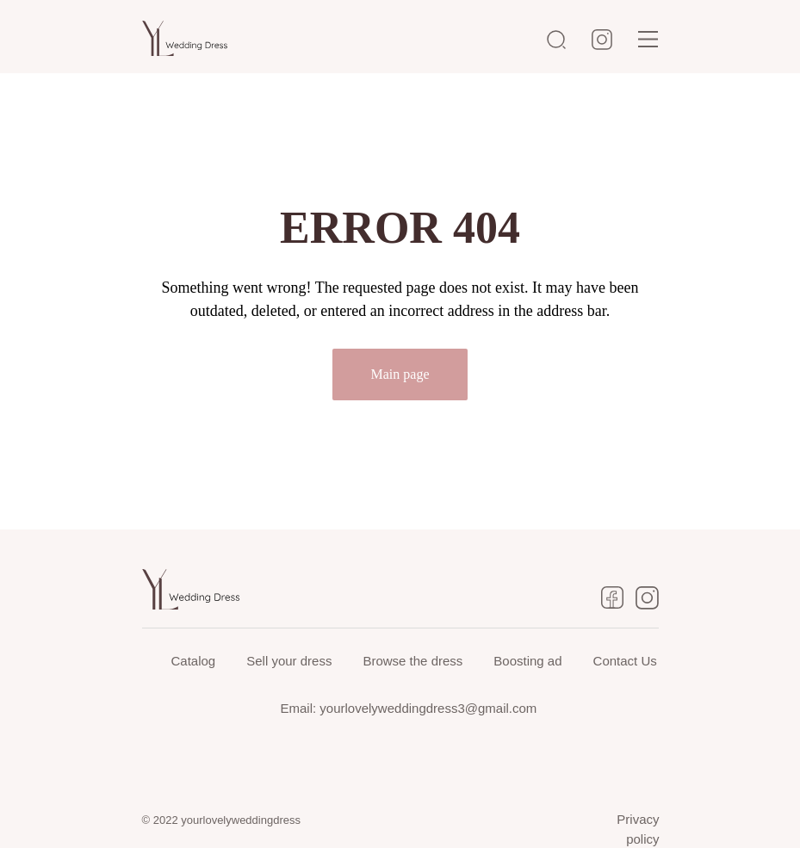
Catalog (193, 660)
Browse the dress (412, 660)
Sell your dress (289, 660)
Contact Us (625, 660)
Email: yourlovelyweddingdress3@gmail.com (409, 708)
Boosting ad (527, 660)
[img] (648, 39)
